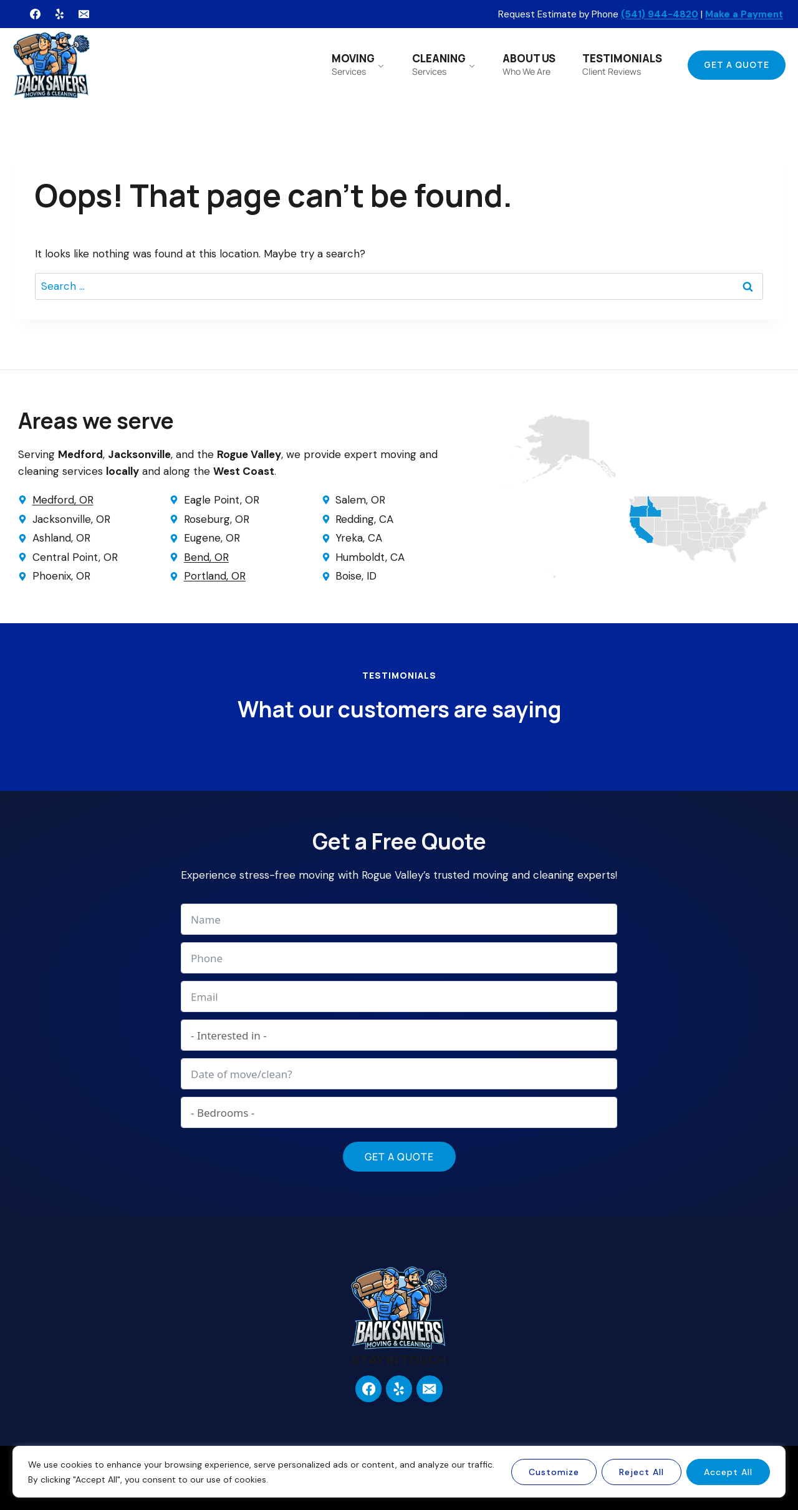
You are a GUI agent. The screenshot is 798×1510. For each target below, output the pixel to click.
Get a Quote (736, 64)
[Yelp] (59, 14)
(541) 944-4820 (659, 14)
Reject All (641, 1472)
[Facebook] (35, 14)
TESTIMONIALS (622, 64)
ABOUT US (528, 64)
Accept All (728, 1472)
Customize (554, 1472)
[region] (399, 1471)
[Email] (83, 14)
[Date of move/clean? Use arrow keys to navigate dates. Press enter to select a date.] (399, 1073)
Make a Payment (744, 14)
